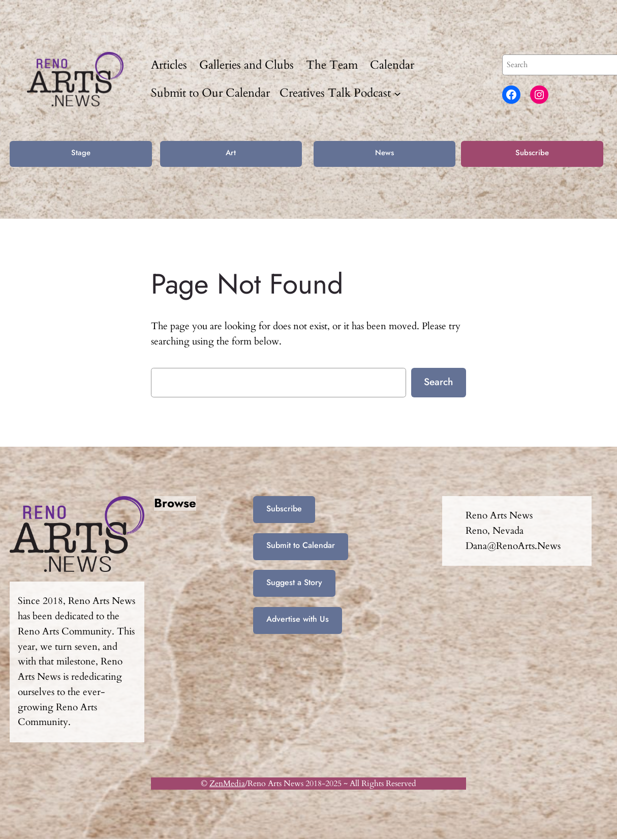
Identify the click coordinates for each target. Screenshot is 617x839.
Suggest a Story (294, 582)
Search (438, 381)
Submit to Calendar (300, 545)
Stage (80, 152)
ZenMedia (227, 783)
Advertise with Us (297, 619)
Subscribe (532, 152)
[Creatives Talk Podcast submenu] (397, 93)
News (384, 152)
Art (231, 152)
